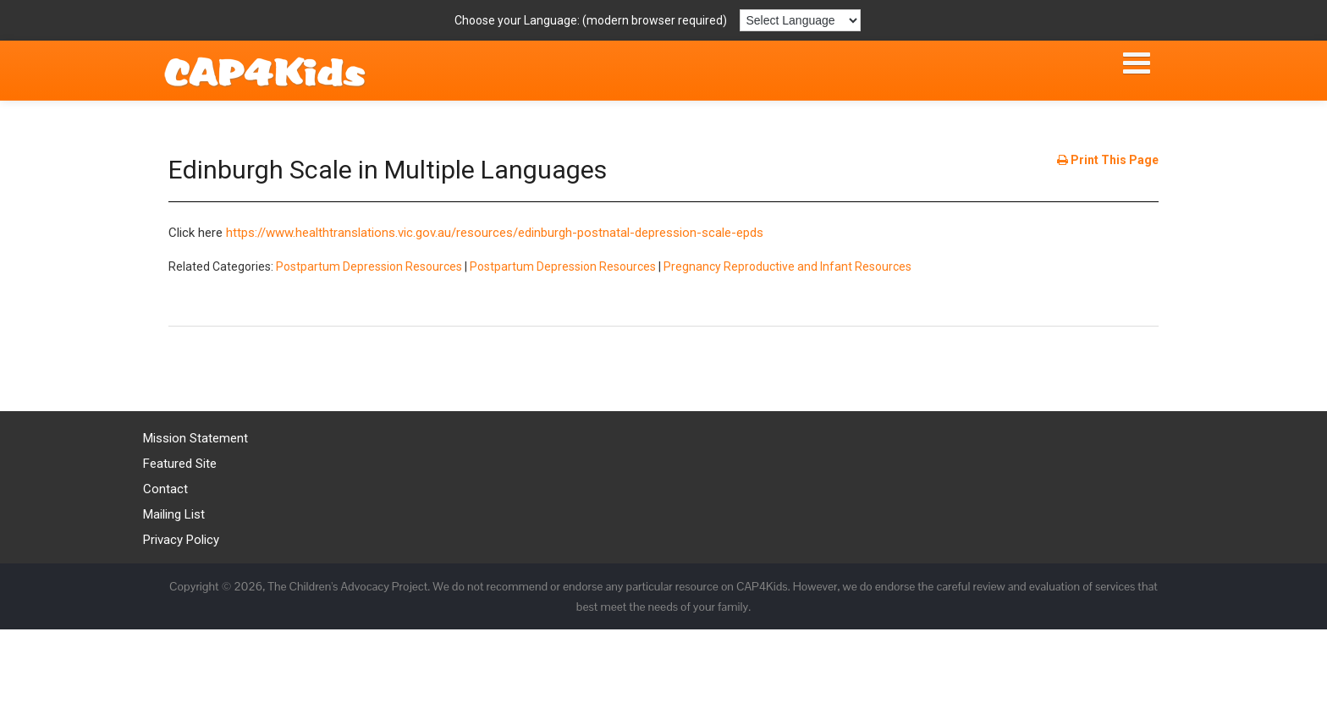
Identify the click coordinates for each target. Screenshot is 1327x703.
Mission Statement (195, 438)
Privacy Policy (181, 539)
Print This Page (1108, 160)
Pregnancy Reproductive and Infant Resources (787, 266)
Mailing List (174, 514)
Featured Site (180, 463)
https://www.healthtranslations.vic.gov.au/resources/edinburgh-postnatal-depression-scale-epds (494, 232)
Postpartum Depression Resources (369, 266)
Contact (165, 489)
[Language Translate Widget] (800, 20)
